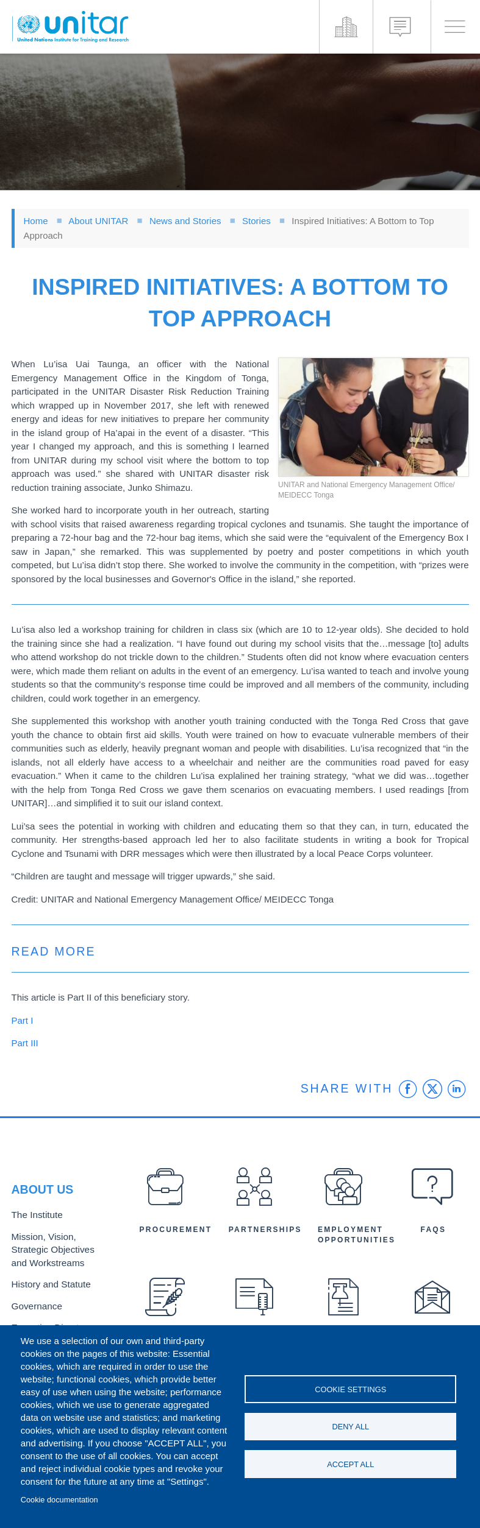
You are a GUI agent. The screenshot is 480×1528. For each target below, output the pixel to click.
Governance (34, 1303)
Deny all (350, 1426)
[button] (373, 417)
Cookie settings (350, 1387)
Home (36, 221)
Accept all (350, 1465)
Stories (256, 221)
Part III (25, 1043)
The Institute (34, 1220)
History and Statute (47, 1282)
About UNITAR (98, 221)
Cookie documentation (59, 1499)
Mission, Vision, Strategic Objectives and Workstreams (58, 1252)
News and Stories (185, 221)
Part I (23, 1020)
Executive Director (45, 1323)
